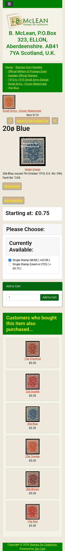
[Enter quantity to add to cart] (23, 297)
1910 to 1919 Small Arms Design (28, 79)
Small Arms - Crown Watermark (27, 84)
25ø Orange (32, 456)
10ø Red (32, 521)
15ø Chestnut (32, 358)
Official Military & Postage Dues (27, 71)
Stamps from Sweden (29, 67)
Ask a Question (13, 200)
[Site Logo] (32, 21)
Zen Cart (40, 548)
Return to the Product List (32, 120)
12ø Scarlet (32, 391)
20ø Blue (32, 423)
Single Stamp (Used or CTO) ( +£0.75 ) (32, 266)
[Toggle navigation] (9, 4)
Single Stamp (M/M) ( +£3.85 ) (31, 260)
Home (9, 67)
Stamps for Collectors (43, 544)
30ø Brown (32, 489)
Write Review (12, 186)
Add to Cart (49, 297)
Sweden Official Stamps (22, 75)
